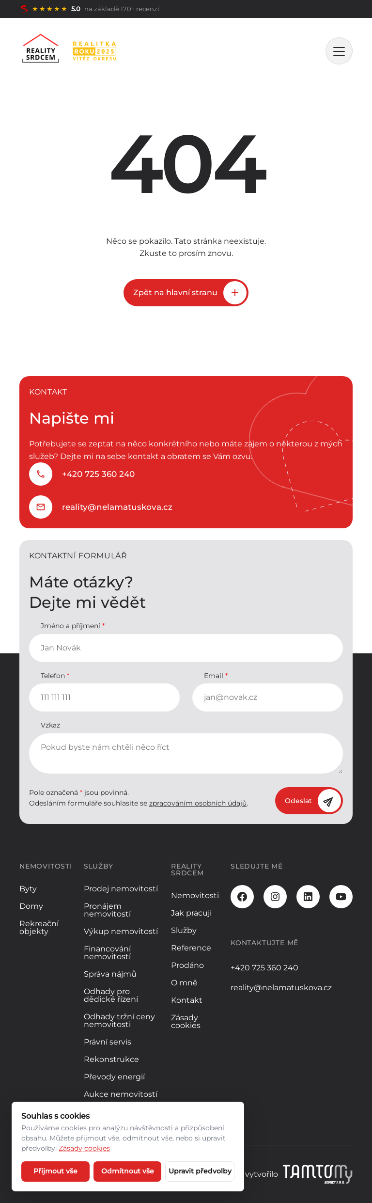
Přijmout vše (55, 1171)
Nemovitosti (195, 895)
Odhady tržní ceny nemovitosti (119, 1020)
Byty (28, 888)
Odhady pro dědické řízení (111, 995)
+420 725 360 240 (98, 474)
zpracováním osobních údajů (198, 803)
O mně (184, 982)
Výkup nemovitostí (121, 931)
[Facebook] (242, 896)
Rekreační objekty (39, 927)
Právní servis (107, 1041)
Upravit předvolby (200, 1171)
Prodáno (187, 965)
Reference (191, 947)
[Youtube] (341, 896)
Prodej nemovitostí (121, 888)
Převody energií (114, 1076)
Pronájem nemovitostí (107, 910)
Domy (31, 906)
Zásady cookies (186, 1021)
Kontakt (186, 1000)
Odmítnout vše (127, 1171)
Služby (184, 930)
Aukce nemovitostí (120, 1094)
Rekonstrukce (111, 1059)
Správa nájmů (110, 974)
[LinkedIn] (308, 896)
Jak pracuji (191, 913)
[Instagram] (275, 896)
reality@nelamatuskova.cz (117, 507)
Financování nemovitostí (107, 952)
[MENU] (339, 50)
